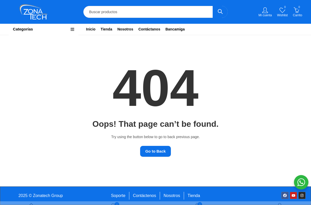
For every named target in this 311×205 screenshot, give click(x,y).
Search (220, 12)
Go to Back (155, 151)
